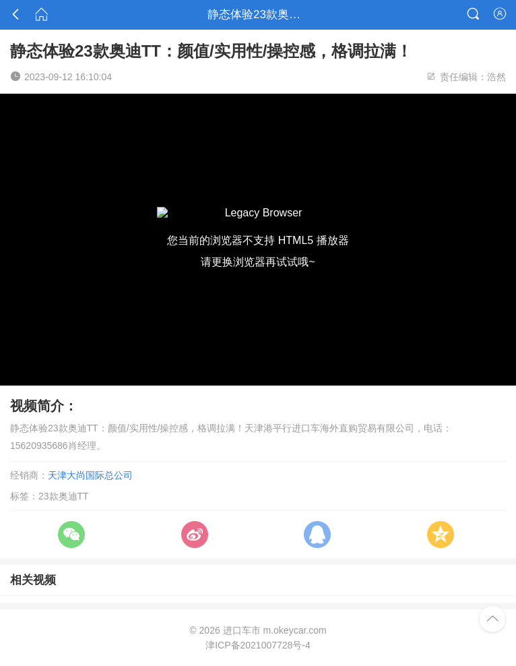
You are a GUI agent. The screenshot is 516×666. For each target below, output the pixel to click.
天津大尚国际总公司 (90, 475)
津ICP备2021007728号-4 (258, 645)
